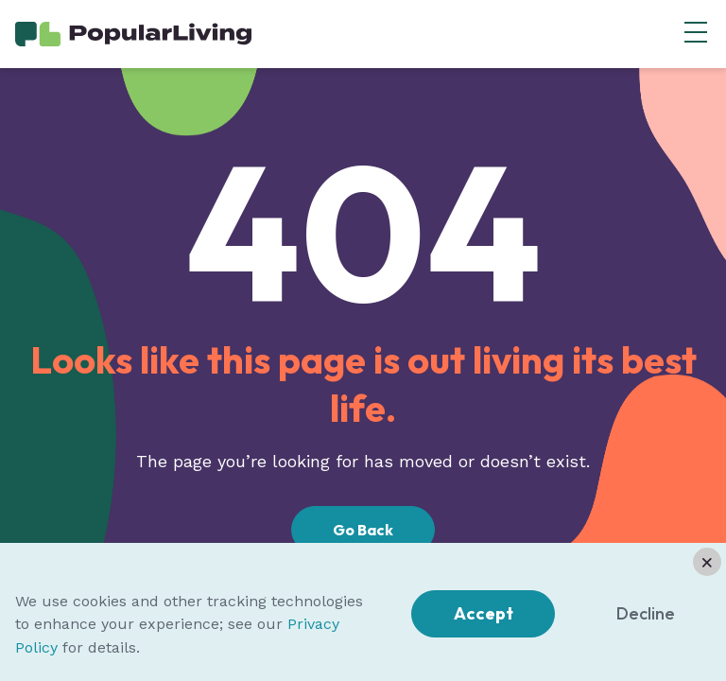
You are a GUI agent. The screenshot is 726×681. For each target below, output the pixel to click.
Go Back (363, 529)
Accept (483, 613)
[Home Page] (133, 33)
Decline (645, 613)
